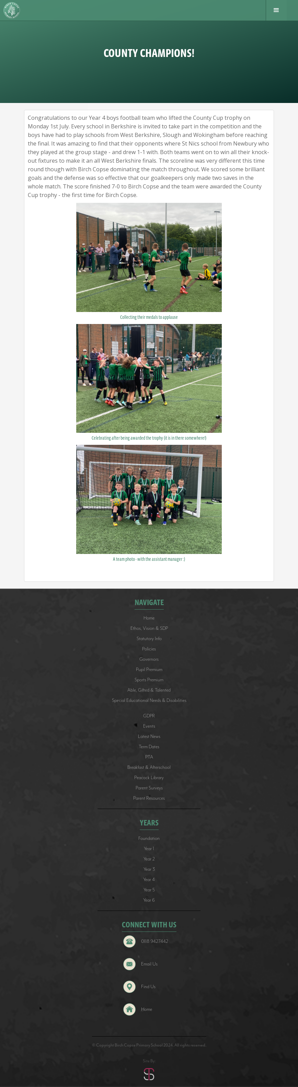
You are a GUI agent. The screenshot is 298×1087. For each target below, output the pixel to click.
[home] (14, 10)
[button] (276, 10)
